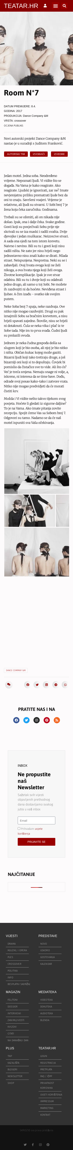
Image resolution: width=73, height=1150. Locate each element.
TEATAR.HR (21, 5)
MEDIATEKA (48, 992)
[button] (55, 6)
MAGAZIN (13, 992)
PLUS (10, 1048)
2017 (19, 110)
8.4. (33, 106)
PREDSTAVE (48, 936)
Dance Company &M (35, 115)
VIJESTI (12, 936)
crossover (20, 120)
